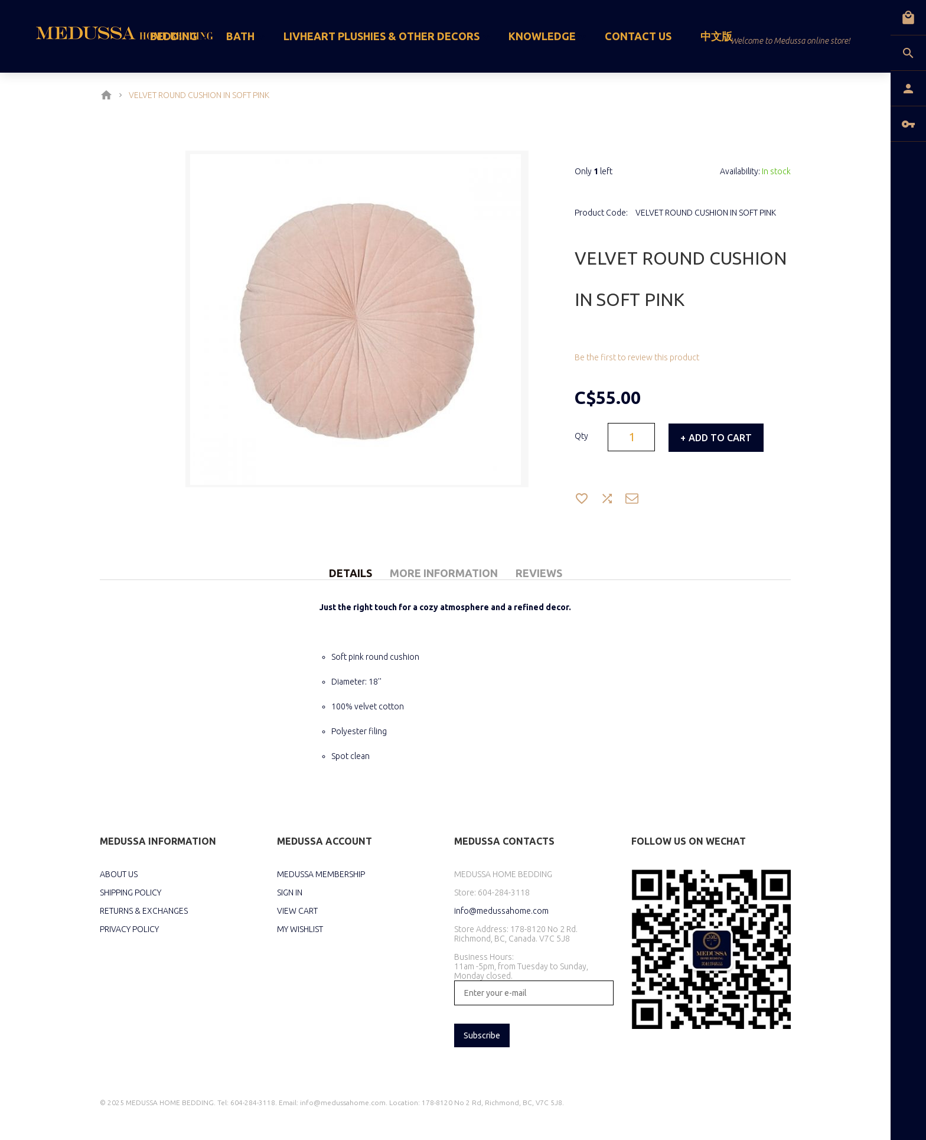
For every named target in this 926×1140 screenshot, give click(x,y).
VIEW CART (297, 911)
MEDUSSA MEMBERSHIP (321, 874)
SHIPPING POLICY (130, 892)
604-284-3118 (504, 892)
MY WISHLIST (300, 929)
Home (109, 95)
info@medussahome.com (501, 911)
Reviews (539, 573)
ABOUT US (119, 874)
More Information (444, 573)
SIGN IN (289, 892)
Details (350, 573)
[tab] (350, 559)
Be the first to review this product (637, 357)
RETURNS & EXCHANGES (144, 911)
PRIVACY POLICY (129, 929)
